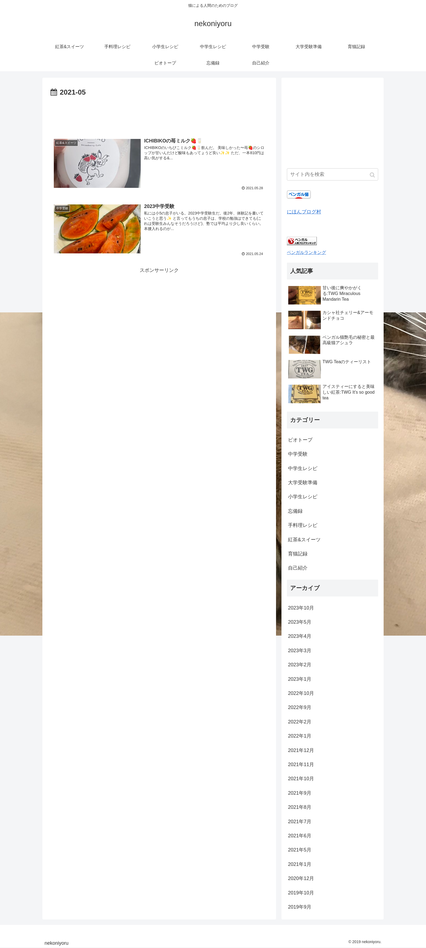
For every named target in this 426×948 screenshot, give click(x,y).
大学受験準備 (302, 482)
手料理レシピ (302, 525)
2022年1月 (299, 736)
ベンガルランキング (306, 252)
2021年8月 (299, 807)
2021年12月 (301, 750)
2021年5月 (299, 850)
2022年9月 (299, 707)
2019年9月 (299, 907)
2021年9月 (299, 793)
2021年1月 (299, 864)
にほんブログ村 (304, 212)
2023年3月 (299, 650)
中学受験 (298, 454)
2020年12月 (301, 878)
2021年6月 (299, 835)
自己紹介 (298, 568)
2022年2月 (299, 722)
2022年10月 (301, 693)
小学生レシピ (302, 496)
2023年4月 (299, 636)
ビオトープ (300, 440)
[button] (373, 175)
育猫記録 (298, 554)
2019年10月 (301, 893)
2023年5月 (299, 622)
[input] (332, 174)
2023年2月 (299, 664)
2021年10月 (301, 778)
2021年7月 (299, 821)
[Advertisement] (159, 113)
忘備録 (295, 511)
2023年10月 (301, 608)
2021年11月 (301, 764)
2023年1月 (299, 679)
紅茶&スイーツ (304, 539)
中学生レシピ (302, 468)
